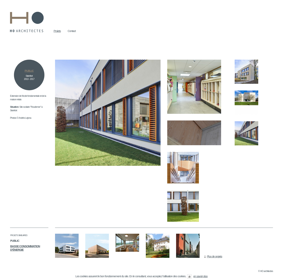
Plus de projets (214, 256)
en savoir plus (200, 276)
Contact (72, 31)
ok (189, 276)
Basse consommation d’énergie (25, 248)
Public (14, 240)
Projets (57, 31)
